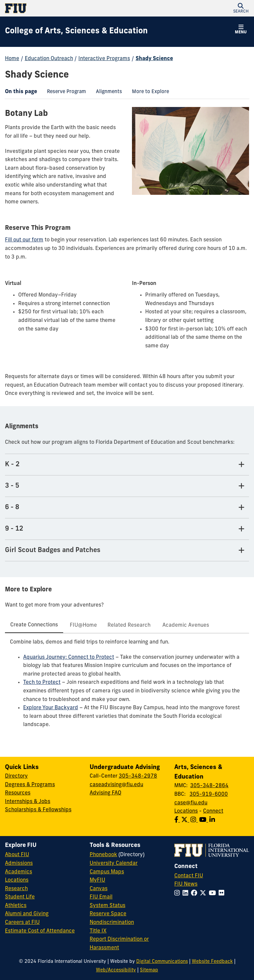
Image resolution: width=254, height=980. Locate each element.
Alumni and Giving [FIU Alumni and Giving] (27, 914)
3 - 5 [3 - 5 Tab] (12, 486)
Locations (186, 811)
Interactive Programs (104, 58)
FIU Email (101, 897)
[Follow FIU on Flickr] (223, 893)
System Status (107, 905)
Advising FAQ (105, 793)
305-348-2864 (209, 785)
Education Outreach (49, 58)
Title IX (98, 931)
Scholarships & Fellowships (38, 810)
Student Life (20, 897)
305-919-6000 (209, 794)
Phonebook (103, 855)
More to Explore (148, 93)
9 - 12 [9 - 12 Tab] (14, 529)
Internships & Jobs (27, 801)
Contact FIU (188, 876)
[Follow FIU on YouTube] (214, 893)
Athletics (15, 905)
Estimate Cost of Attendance (40, 931)
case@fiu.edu (190, 803)
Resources (17, 793)
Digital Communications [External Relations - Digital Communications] (162, 961)
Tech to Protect (42, 682)
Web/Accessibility (116, 970)
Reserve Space (108, 914)
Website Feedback (212, 961)
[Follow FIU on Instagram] (178, 893)
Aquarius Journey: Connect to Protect (68, 657)
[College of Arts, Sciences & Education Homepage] (76, 31)
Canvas (98, 889)
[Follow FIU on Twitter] (204, 893)
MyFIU (97, 880)
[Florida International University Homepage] (66, 8)
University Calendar (114, 863)
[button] (241, 8)
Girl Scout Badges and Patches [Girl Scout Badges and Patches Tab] (53, 550)
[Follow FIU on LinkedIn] (187, 893)
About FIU (17, 855)
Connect (213, 811)
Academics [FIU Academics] (18, 872)
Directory (16, 776)
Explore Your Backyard (50, 708)
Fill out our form (24, 240)
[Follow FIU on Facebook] (195, 893)
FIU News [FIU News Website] (185, 884)
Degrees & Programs (30, 785)
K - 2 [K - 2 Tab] (12, 464)
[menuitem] (66, 92)
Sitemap (149, 970)
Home (12, 58)
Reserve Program (64, 93)
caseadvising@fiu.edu (116, 785)
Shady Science (154, 58)
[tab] (34, 625)
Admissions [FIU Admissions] (19, 863)
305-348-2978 (138, 776)
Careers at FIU (22, 922)
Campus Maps (107, 872)
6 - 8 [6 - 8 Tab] (12, 507)
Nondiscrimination (112, 922)
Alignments (106, 93)
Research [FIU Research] (16, 889)
